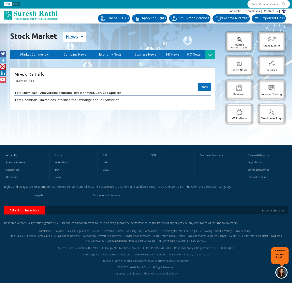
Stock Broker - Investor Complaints (30, 236)
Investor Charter (113, 231)
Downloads (253, 11)
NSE (15, 4)
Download (12, 177)
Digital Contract (257, 162)
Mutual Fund (62, 162)
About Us (236, 11)
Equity (58, 155)
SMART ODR (236, 236)
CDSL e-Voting (204, 231)
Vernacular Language (107, 195)
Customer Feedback (211, 155)
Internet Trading (257, 177)
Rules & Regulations (78, 231)
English (38, 195)
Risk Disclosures (95, 240)
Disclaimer (45, 231)
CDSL (106, 169)
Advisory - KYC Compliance (141, 231)
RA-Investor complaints (66, 236)
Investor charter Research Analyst (207, 236)
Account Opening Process (122, 240)
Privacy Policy (242, 231)
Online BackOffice (258, 169)
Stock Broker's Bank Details (169, 236)
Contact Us (271, 11)
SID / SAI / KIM (198, 240)
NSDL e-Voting (223, 231)
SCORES (96, 231)
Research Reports (258, 155)
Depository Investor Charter (177, 231)
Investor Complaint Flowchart (263, 236)
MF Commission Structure (173, 240)
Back (204, 87)
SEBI (154, 155)
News (72, 36)
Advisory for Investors (137, 236)
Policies (59, 231)
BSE (8, 4)
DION (175, 273)
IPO (57, 169)
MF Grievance (148, 240)
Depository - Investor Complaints (102, 236)
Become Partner (15, 162)
